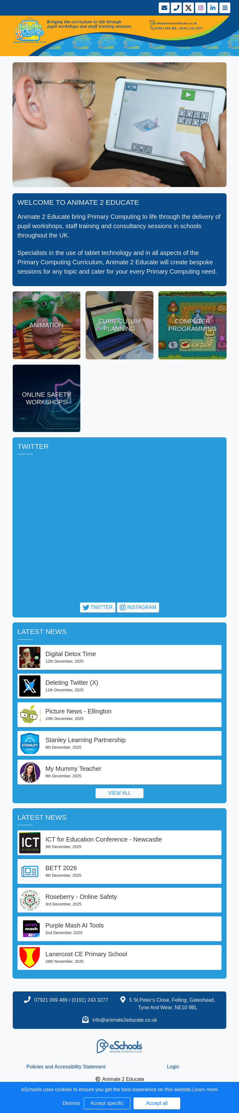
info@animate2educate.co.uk (124, 1020)
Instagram (138, 607)
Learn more (205, 1089)
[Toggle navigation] (224, 7)
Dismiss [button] (71, 1103)
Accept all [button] (156, 1103)
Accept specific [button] (107, 1103)
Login (173, 1066)
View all (119, 793)
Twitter (98, 607)
